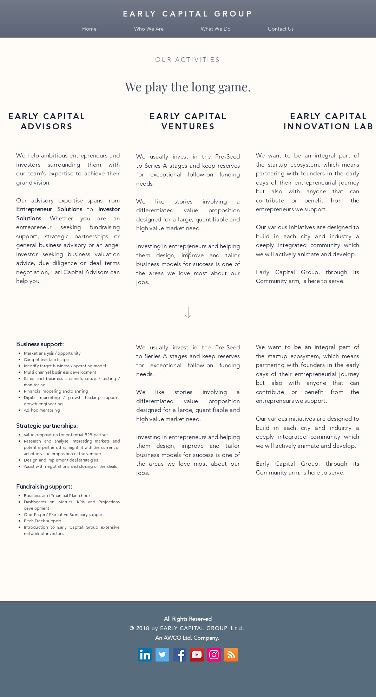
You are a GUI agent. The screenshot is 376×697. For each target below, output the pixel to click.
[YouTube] (197, 654)
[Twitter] (162, 654)
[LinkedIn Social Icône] (145, 654)
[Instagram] (214, 654)
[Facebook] (179, 654)
